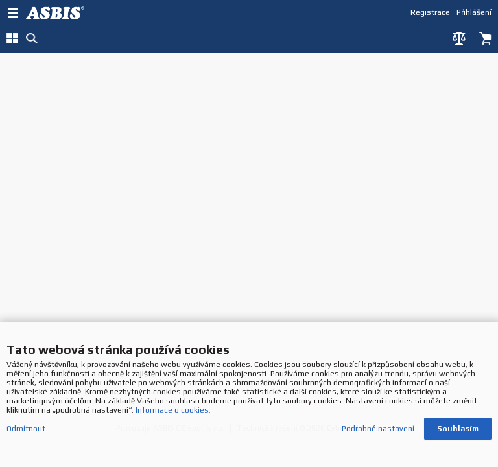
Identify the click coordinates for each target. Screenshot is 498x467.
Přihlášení (474, 12)
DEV (58, 12)
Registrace (430, 12)
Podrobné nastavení (378, 430)
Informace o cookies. (173, 411)
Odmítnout (25, 430)
